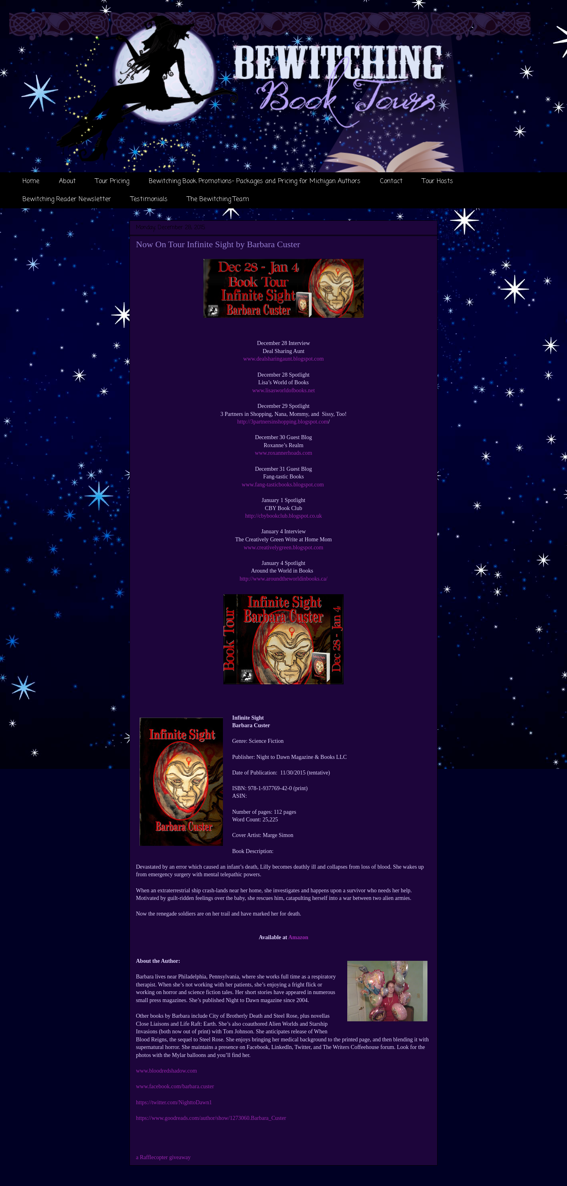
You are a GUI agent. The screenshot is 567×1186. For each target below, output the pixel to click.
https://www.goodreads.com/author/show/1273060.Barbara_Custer (211, 1118)
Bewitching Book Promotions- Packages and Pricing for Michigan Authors (254, 181)
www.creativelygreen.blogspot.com (284, 548)
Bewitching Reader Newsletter (66, 199)
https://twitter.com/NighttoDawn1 (174, 1102)
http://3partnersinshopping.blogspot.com (282, 422)
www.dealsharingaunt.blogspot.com (283, 359)
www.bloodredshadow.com (166, 1071)
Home (30, 181)
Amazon (298, 937)
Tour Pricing (112, 181)
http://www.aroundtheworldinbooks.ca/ (283, 579)
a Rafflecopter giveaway (163, 1157)
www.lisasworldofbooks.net (283, 390)
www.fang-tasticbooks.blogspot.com (283, 485)
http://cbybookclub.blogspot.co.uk (283, 516)
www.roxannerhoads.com (283, 453)
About (67, 181)
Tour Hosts (437, 181)
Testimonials (149, 199)
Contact (391, 181)
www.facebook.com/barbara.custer (175, 1086)
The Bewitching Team (218, 199)
